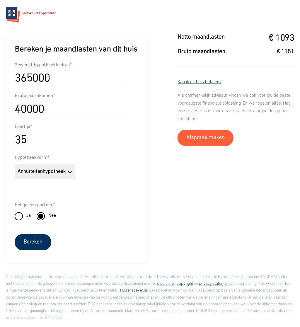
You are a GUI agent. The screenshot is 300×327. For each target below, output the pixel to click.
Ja (28, 215)
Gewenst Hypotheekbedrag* (43, 65)
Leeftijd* (23, 127)
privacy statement (214, 284)
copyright (185, 284)
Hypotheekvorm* (32, 157)
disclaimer (166, 284)
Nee (52, 215)
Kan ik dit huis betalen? (199, 82)
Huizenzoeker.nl (133, 290)
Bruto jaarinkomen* (35, 95)
